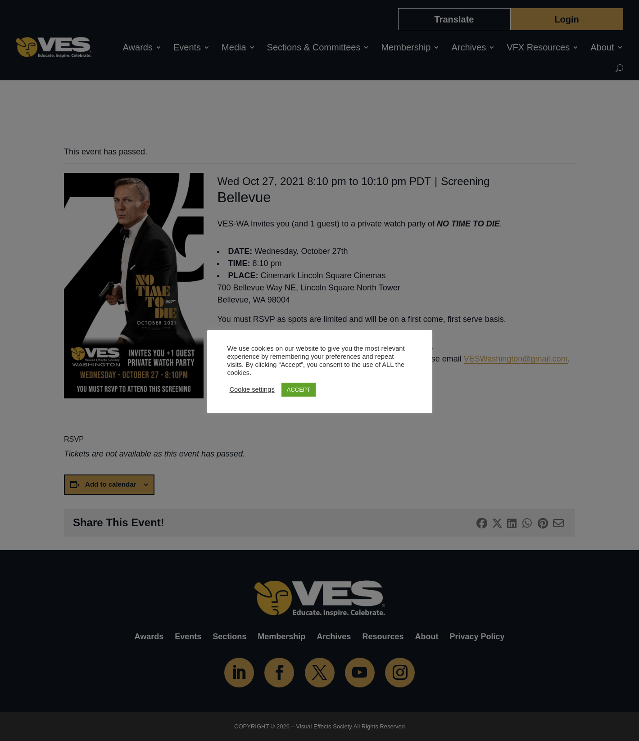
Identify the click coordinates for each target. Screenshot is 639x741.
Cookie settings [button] (252, 389)
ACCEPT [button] (299, 389)
